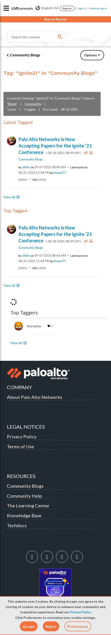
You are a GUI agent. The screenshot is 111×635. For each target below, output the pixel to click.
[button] (29, 626)
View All (9, 197)
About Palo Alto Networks (34, 397)
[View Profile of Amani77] (59, 172)
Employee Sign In (98, 8)
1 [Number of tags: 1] (52, 326)
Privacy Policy (80, 612)
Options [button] (90, 55)
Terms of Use (20, 446)
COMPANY (19, 387)
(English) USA (47, 8)
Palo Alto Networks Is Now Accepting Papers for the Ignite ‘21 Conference (55, 145)
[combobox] (36, 36)
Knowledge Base (24, 515)
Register (67, 8)
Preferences (77, 626)
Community (33, 104)
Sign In (81, 8)
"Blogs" (12, 104)
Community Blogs (25, 55)
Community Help (24, 496)
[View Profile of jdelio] (26, 167)
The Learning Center (28, 505)
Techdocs (17, 525)
